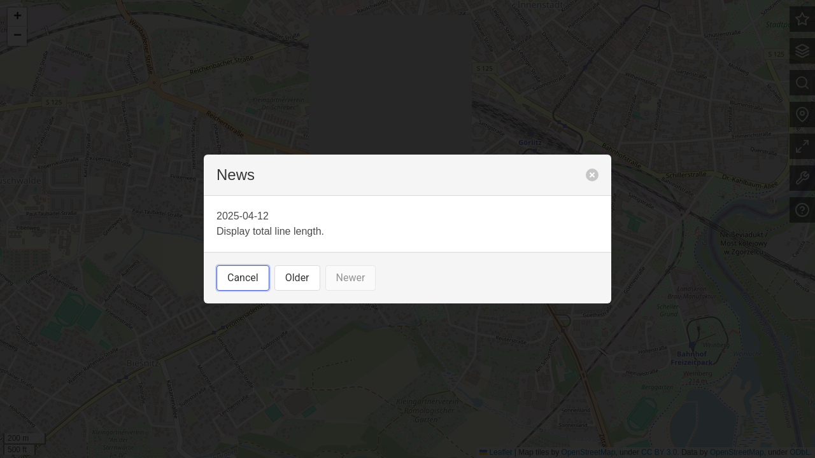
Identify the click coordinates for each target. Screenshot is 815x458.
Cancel (243, 278)
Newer (350, 278)
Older (297, 278)
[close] (592, 175)
